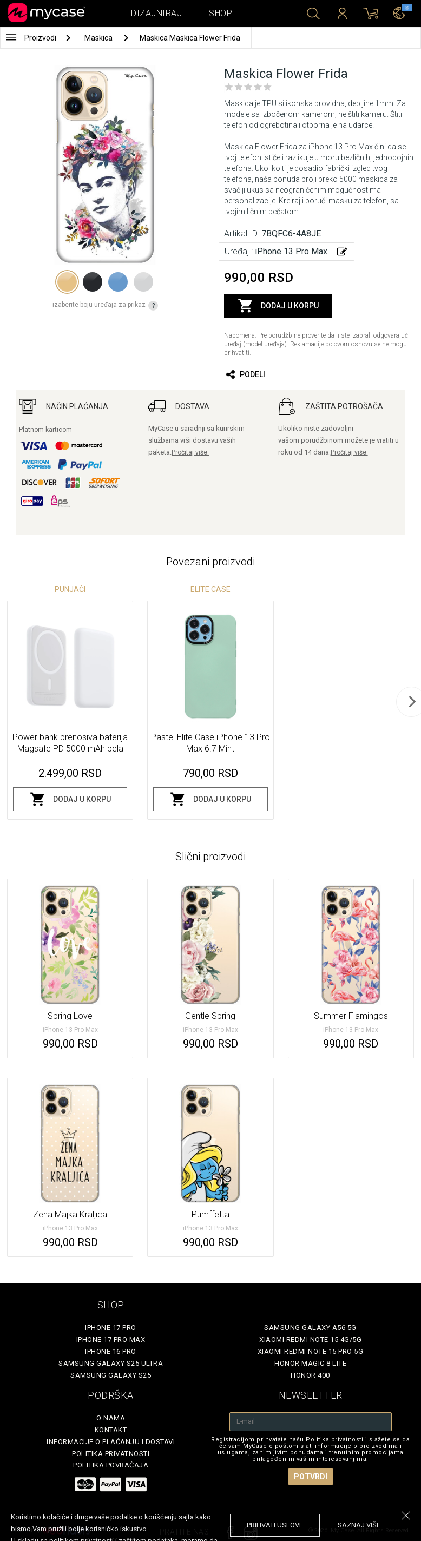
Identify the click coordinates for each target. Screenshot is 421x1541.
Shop (220, 13)
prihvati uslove (275, 1525)
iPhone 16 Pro (110, 1351)
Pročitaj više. (190, 452)
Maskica (99, 38)
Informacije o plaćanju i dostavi (111, 1442)
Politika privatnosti (110, 1454)
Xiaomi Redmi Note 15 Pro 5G (311, 1351)
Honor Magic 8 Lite (310, 1363)
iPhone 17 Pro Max (111, 1339)
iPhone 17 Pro (110, 1327)
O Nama (110, 1418)
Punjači (70, 589)
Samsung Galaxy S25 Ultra (110, 1363)
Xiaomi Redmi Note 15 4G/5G (310, 1339)
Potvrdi (310, 1476)
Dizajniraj (156, 13)
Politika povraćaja (110, 1465)
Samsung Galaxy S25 (110, 1375)
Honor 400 (310, 1375)
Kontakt (111, 1430)
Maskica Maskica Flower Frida (190, 38)
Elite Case (210, 589)
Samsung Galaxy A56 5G (310, 1327)
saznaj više (359, 1525)
